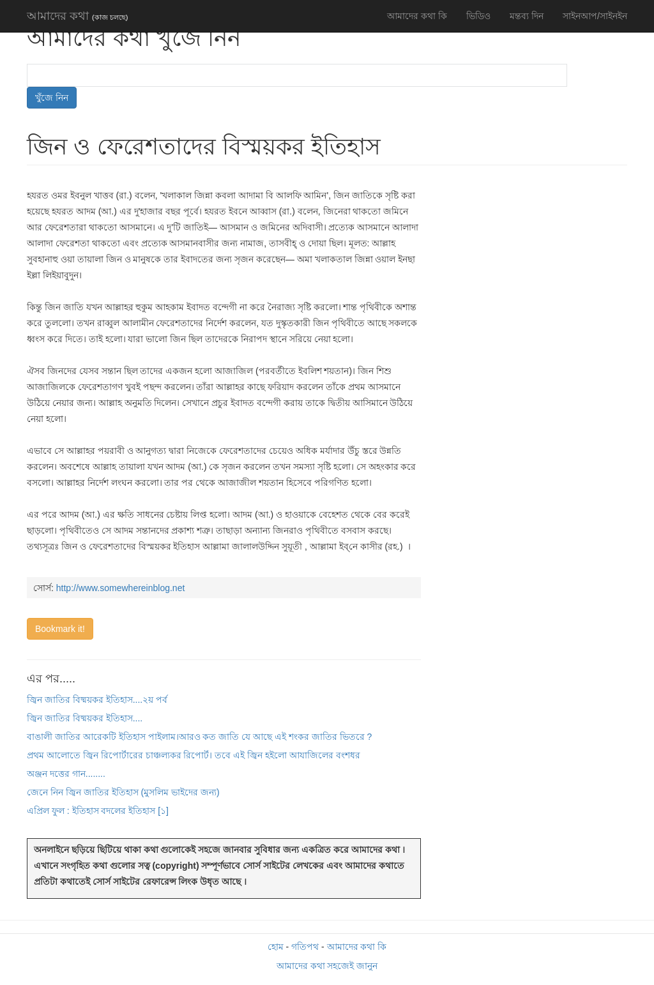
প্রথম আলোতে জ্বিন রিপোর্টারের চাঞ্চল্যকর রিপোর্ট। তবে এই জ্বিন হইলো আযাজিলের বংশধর (193, 755)
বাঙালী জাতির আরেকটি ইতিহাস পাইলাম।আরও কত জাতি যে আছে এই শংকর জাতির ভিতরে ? (199, 737)
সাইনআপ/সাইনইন (595, 16)
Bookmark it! (60, 629)
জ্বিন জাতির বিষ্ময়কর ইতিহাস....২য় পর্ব (97, 700)
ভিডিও (478, 16)
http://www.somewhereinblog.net (120, 588)
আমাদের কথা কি (417, 16)
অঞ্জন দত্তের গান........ (66, 774)
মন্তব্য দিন (527, 16)
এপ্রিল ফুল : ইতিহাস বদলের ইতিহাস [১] (98, 811)
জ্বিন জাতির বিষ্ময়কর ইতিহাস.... (84, 718)
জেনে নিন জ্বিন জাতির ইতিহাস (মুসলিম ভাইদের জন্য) (123, 792)
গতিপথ (305, 947)
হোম (276, 947)
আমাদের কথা (77, 16)
